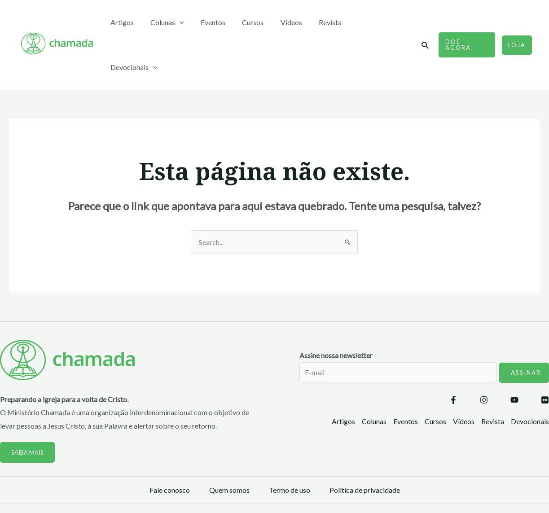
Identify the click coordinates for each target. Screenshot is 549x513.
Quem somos (229, 445)
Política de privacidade (364, 445)
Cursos (260, 22)
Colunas (179, 22)
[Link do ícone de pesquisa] (426, 23)
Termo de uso (289, 445)
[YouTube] (514, 355)
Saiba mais (27, 407)
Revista (332, 22)
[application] (191, 22)
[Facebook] (453, 355)
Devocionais (381, 22)
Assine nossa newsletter (424, 327)
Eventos (222, 22)
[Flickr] (545, 355)
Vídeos (296, 22)
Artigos (136, 22)
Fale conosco (169, 445)
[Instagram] (484, 355)
